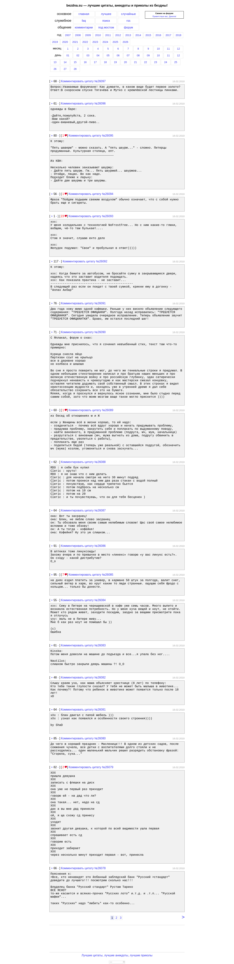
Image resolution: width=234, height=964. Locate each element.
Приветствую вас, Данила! (164, 16)
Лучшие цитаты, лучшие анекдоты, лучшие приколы (117, 955)
